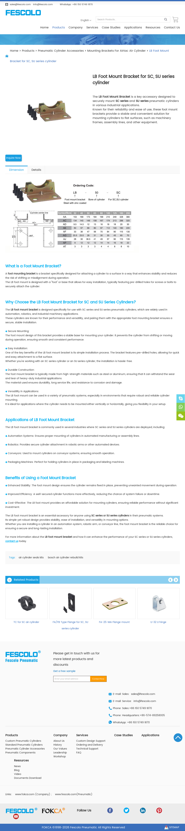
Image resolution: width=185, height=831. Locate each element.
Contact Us (172, 27)
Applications (133, 27)
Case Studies (111, 27)
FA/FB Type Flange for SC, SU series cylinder (70, 625)
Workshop (59, 756)
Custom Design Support (90, 741)
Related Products (26, 579)
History (57, 745)
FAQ (78, 752)
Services (92, 27)
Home (44, 27)
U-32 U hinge (158, 622)
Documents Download (27, 778)
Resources (153, 27)
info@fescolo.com (43, 4)
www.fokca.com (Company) (32, 794)
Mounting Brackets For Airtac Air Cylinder (116, 50)
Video (17, 774)
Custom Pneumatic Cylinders (23, 741)
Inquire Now (13, 158)
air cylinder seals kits (31, 557)
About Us (58, 741)
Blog (16, 770)
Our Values (60, 749)
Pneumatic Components (20, 752)
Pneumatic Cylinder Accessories (61, 50)
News (17, 766)
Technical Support (87, 749)
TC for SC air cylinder (26, 622)
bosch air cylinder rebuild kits (65, 557)
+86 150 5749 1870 (82, 4)
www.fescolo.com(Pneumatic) (73, 794)
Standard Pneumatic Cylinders (24, 745)
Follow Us (84, 810)
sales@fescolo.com (20, 4)
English (85, 20)
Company (76, 27)
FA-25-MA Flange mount (114, 622)
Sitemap (174, 827)
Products (58, 27)
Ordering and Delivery (89, 745)
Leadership (60, 752)
